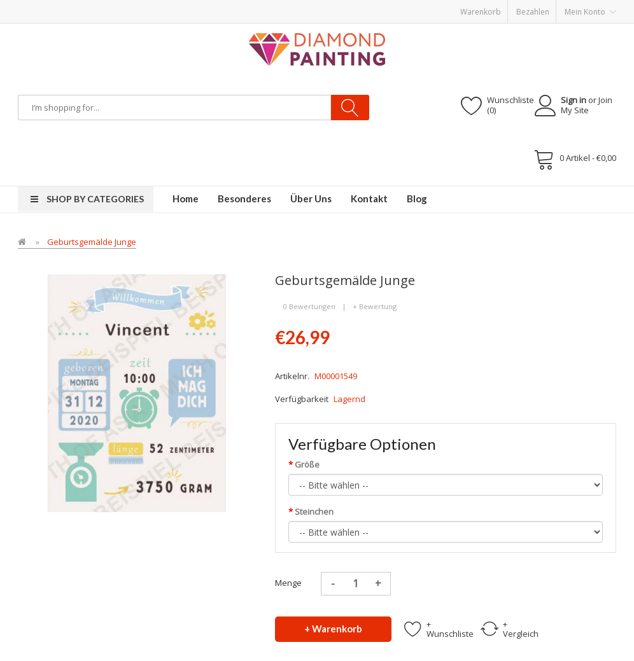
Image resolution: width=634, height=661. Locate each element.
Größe (307, 464)
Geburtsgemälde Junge (91, 241)
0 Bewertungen (309, 306)
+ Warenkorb (333, 628)
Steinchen (314, 511)
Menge (288, 582)
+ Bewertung (375, 306)
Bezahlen (532, 11)
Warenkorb (480, 11)
